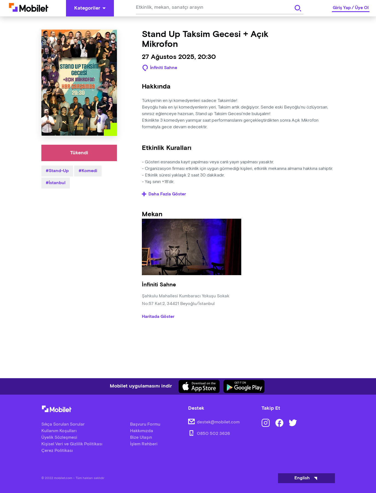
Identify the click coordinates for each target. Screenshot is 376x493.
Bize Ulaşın (141, 437)
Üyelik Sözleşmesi (59, 437)
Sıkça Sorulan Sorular (63, 424)
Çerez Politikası (57, 451)
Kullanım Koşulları (59, 431)
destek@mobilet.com (218, 422)
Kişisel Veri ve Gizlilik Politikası (71, 444)
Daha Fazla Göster (164, 194)
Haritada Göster (158, 316)
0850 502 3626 (213, 434)
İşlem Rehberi (143, 444)
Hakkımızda (141, 431)
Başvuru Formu (145, 424)
